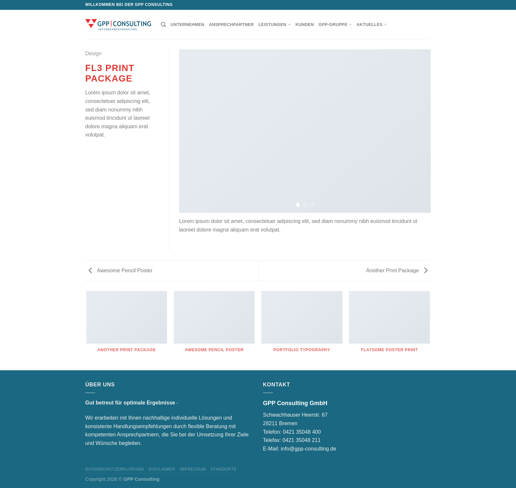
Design (93, 53)
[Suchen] (163, 24)
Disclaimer (161, 469)
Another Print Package (396, 270)
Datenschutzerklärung (114, 469)
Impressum (193, 469)
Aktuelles (371, 24)
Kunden (305, 24)
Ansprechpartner (231, 24)
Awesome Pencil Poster (120, 270)
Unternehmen (187, 24)
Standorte (223, 469)
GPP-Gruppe (335, 24)
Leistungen (274, 24)
